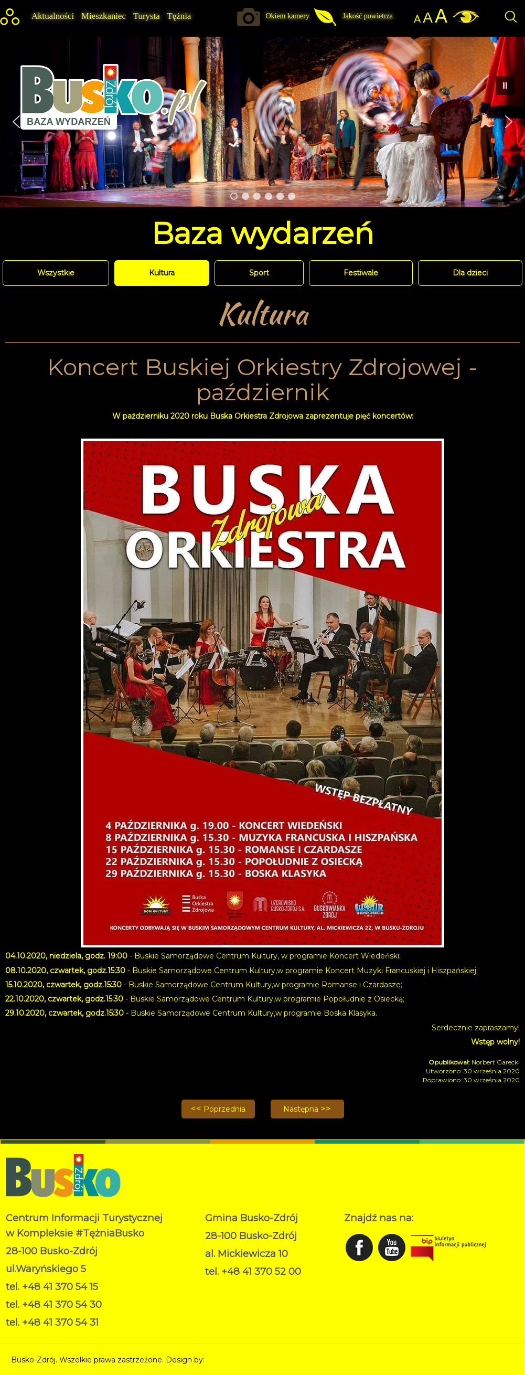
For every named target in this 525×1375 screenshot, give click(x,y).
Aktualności (52, 16)
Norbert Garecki (236, 1360)
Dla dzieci (470, 273)
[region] (262, 122)
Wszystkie (55, 273)
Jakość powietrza (367, 16)
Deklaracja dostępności (246, 1298)
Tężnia (179, 16)
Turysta (146, 16)
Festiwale (361, 273)
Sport (259, 273)
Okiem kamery (287, 16)
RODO (217, 1287)
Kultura (162, 273)
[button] (508, 121)
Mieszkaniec (103, 16)
